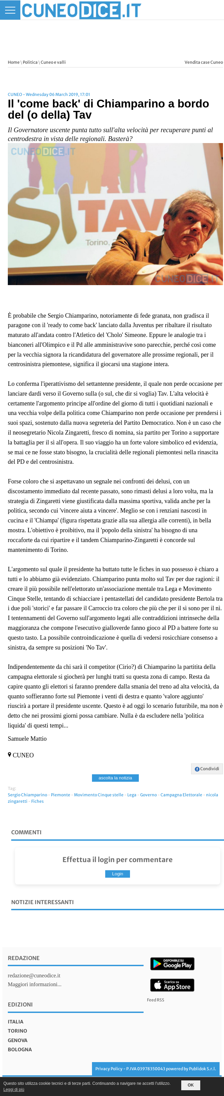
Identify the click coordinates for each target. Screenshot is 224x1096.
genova (17, 1040)
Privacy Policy (109, 1068)
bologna (20, 1050)
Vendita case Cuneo (204, 62)
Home (14, 62)
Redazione (24, 958)
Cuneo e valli (53, 62)
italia (15, 1022)
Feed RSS (155, 999)
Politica (30, 62)
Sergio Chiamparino (27, 794)
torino (17, 1031)
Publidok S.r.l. (202, 1068)
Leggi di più (13, 1089)
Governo (148, 794)
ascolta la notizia (115, 777)
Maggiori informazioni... (34, 984)
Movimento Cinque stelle (99, 794)
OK (191, 1085)
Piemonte (60, 794)
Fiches (37, 801)
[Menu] (10, 10)
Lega (131, 794)
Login (117, 873)
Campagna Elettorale (181, 794)
